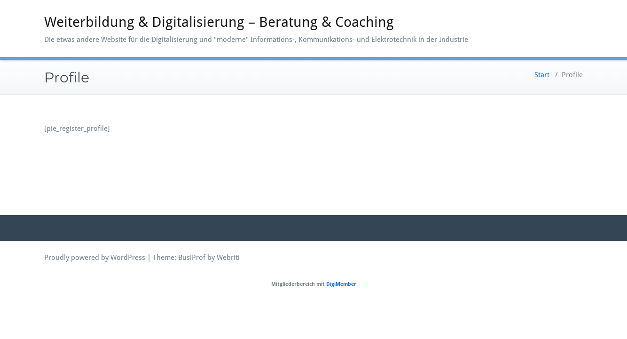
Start (541, 75)
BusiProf (191, 257)
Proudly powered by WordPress (94, 257)
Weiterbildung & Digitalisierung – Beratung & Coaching (219, 22)
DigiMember (341, 284)
